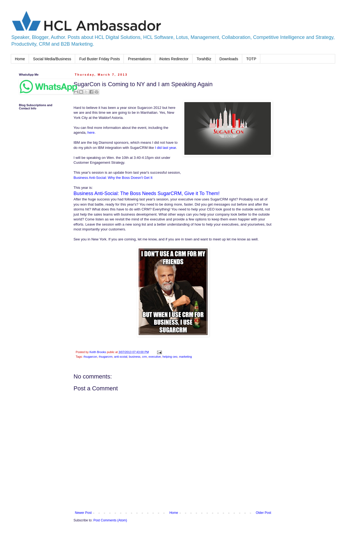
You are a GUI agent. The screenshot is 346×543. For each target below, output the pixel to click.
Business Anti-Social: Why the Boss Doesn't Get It (113, 178)
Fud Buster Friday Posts (99, 59)
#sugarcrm (105, 356)
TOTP (251, 59)
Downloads (228, 59)
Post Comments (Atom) (110, 520)
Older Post (263, 513)
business (135, 356)
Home (20, 59)
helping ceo (169, 356)
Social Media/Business (52, 59)
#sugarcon (90, 356)
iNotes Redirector (173, 59)
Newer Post (83, 513)
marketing (185, 356)
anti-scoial (120, 356)
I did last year (165, 148)
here (90, 132)
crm (144, 356)
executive (154, 356)
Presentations (139, 59)
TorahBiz (204, 59)
